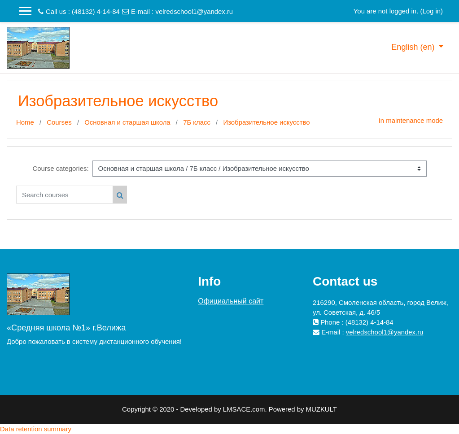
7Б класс (196, 122)
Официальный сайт (230, 301)
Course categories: (60, 168)
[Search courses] (64, 195)
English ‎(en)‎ (414, 47)
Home (25, 122)
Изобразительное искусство (266, 122)
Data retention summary (35, 429)
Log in (431, 11)
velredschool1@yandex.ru (194, 11)
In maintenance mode (411, 120)
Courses (59, 122)
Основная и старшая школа (127, 122)
